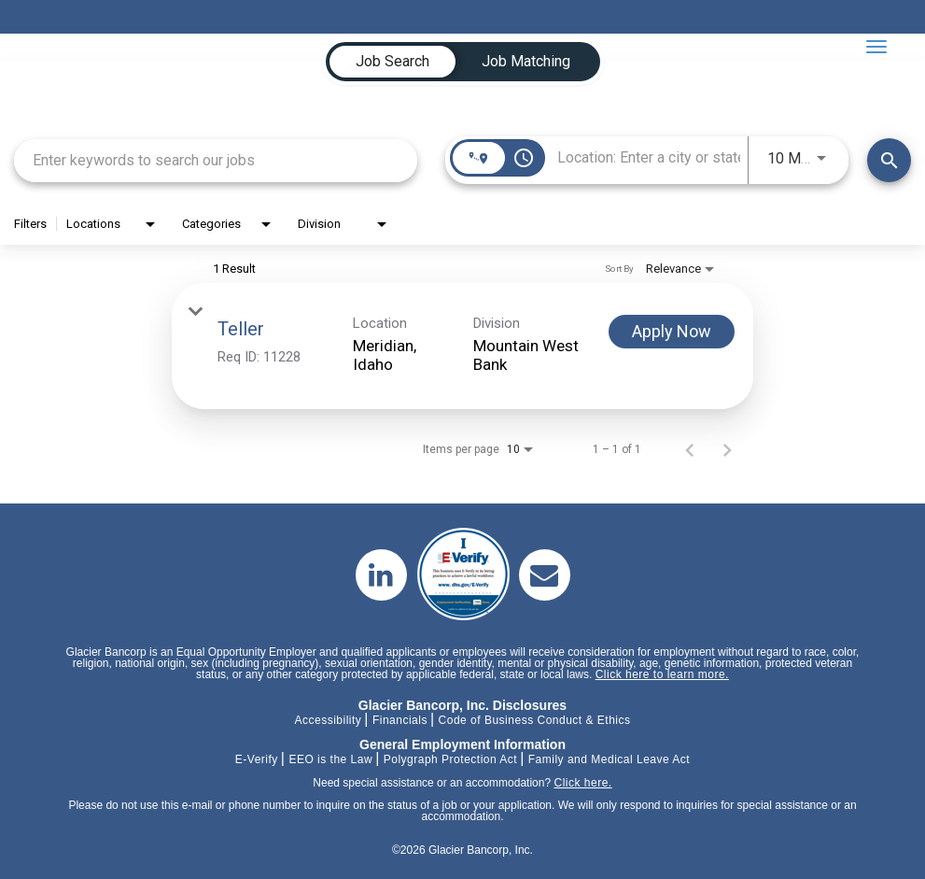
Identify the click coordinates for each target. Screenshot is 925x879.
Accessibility (327, 720)
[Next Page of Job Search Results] (727, 449)
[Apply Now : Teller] (672, 331)
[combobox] (216, 160)
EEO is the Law (330, 759)
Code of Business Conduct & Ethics (535, 720)
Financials (399, 720)
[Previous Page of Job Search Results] (689, 449)
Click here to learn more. (662, 674)
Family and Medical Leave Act (609, 759)
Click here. (582, 782)
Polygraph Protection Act (450, 759)
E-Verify (256, 759)
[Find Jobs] (889, 160)
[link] (462, 346)
